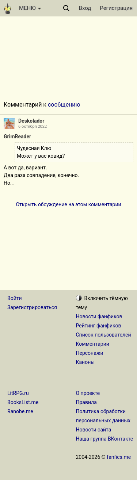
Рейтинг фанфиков (98, 326)
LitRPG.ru (18, 393)
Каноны (85, 362)
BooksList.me (22, 402)
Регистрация (116, 8)
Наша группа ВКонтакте (104, 439)
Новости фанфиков (99, 316)
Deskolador (31, 121)
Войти (14, 298)
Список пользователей (103, 335)
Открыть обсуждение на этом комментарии (68, 204)
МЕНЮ (30, 8)
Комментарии (92, 344)
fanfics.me (119, 457)
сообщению (64, 104)
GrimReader (17, 136)
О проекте (88, 393)
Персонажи (89, 353)
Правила (86, 402)
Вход (85, 8)
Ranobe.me (20, 411)
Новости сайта (93, 430)
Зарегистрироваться (32, 307)
